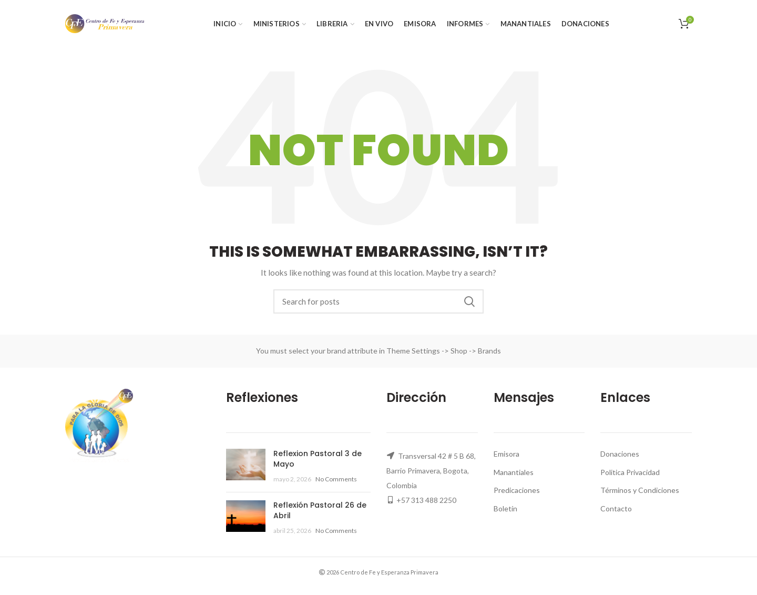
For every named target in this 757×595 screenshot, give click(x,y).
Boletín (505, 508)
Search (469, 301)
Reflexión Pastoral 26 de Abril (319, 510)
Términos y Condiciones (639, 490)
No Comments (336, 479)
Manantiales (514, 472)
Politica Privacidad (630, 472)
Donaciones (619, 453)
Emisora (506, 453)
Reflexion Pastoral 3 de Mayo (317, 458)
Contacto (616, 508)
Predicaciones (517, 490)
